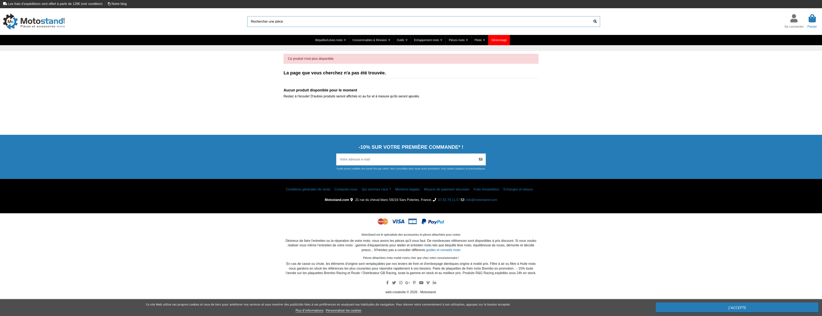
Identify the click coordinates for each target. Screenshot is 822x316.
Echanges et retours (518, 189)
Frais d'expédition (486, 189)
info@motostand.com (481, 200)
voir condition (91, 4)
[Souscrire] (481, 159)
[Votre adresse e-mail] (406, 159)
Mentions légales (407, 189)
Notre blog (119, 4)
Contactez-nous (346, 189)
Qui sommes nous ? (376, 189)
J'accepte (737, 307)
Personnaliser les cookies (343, 310)
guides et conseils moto (443, 250)
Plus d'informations (309, 310)
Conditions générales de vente (308, 189)
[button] (330, 40)
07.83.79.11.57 (449, 200)
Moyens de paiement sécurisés (446, 189)
